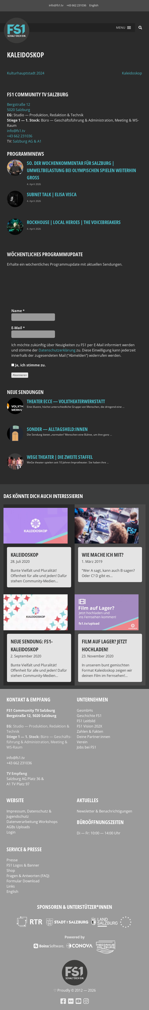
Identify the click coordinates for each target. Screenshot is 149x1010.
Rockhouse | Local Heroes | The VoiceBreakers (74, 222)
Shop (11, 870)
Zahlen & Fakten (90, 731)
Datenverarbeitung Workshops (32, 821)
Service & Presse (24, 849)
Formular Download (23, 881)
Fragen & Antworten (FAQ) (28, 875)
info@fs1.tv (56, 5)
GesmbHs (85, 710)
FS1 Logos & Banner (23, 865)
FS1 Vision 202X (89, 726)
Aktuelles (87, 800)
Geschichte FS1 (89, 715)
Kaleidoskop (132, 73)
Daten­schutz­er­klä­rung (57, 350)
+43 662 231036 (76, 5)
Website (15, 800)
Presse (12, 860)
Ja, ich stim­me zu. (28, 365)
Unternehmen (92, 699)
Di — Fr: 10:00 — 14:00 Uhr (98, 833)
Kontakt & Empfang (28, 699)
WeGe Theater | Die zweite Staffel (60, 457)
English (93, 5)
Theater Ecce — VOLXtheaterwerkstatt (66, 401)
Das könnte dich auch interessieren (43, 496)
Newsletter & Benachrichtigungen (104, 811)
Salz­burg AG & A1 (27, 141)
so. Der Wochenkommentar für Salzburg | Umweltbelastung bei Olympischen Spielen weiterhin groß (81, 170)
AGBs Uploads (18, 827)
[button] (120, 27)
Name (18, 310)
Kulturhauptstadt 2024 (25, 73)
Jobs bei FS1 (86, 747)
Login (11, 832)
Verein (82, 742)
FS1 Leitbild (86, 721)
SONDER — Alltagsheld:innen (57, 429)
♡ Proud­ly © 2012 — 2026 (74, 990)
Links (11, 886)
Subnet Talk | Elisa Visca (52, 194)
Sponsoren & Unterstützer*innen (74, 906)
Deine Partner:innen (93, 736)
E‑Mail (18, 327)
